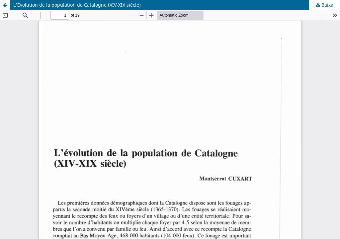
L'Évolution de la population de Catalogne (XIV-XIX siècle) (77, 5)
